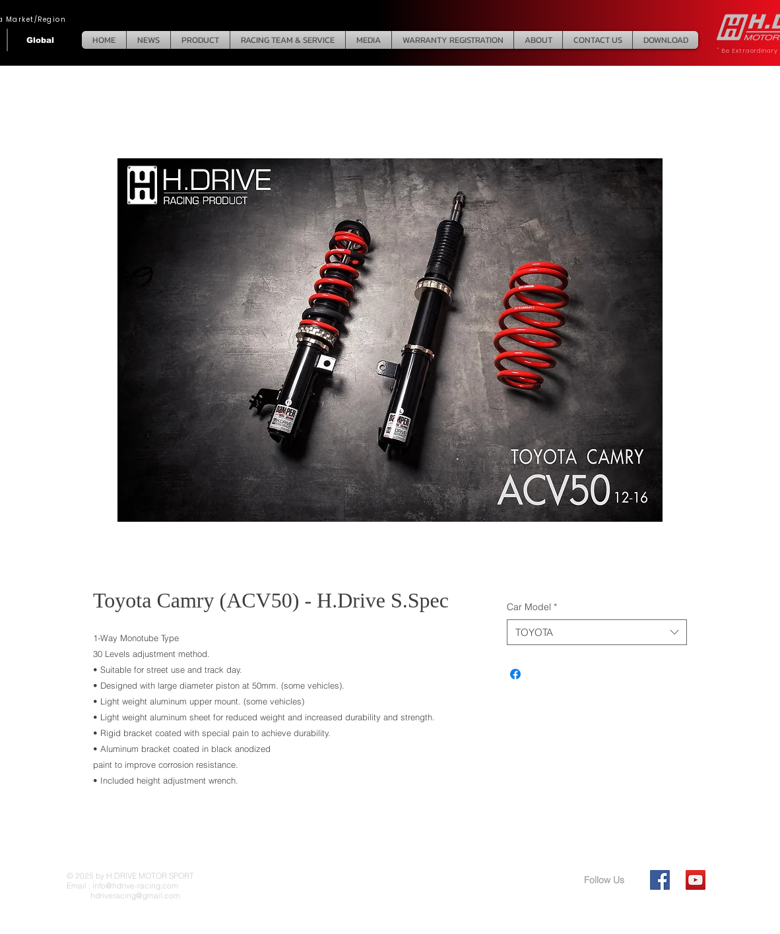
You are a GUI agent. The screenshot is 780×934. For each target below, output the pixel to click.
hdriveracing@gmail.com (123, 895)
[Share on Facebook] (515, 674)
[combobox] (597, 632)
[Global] (40, 40)
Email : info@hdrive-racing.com (122, 885)
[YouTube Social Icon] (695, 880)
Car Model (532, 607)
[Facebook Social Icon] (660, 880)
